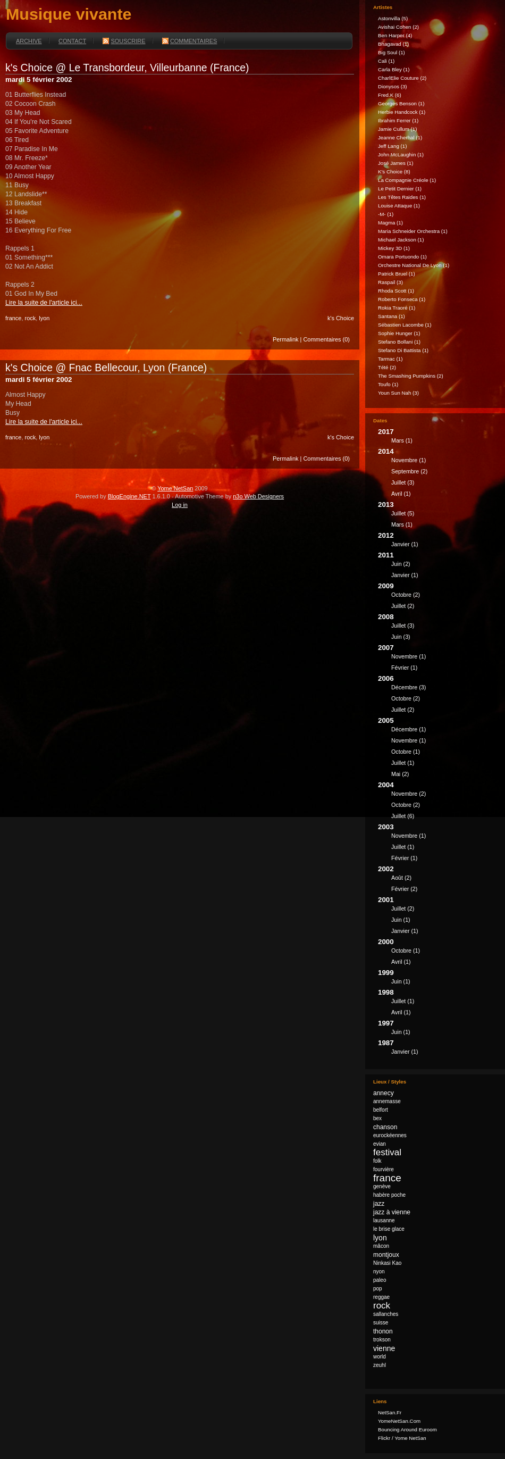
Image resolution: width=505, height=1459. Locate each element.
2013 (437, 516)
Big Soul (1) (391, 52)
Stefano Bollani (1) (399, 342)
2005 (437, 748)
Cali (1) (386, 61)
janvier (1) (404, 544)
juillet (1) (402, 763)
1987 (437, 1048)
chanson (385, 1127)
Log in (180, 505)
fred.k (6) (389, 95)
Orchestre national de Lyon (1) (413, 265)
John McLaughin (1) (401, 154)
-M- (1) (385, 214)
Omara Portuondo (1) (402, 257)
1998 (437, 1003)
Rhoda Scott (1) (396, 291)
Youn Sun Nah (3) (398, 393)
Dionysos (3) (392, 86)
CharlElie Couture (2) (402, 78)
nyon (379, 1271)
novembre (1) (408, 460)
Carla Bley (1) (393, 69)
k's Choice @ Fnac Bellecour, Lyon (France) (106, 367)
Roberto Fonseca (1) (401, 299)
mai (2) (400, 774)
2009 (437, 597)
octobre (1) (405, 751)
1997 (437, 1029)
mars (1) (402, 440)
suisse (380, 1322)
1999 (437, 978)
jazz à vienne (391, 1212)
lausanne (384, 1220)
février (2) (404, 889)
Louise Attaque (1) (399, 206)
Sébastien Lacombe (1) (405, 325)
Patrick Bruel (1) (396, 274)
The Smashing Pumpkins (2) (410, 376)
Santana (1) (391, 316)
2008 (437, 628)
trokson (382, 1340)
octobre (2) (405, 594)
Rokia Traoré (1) (396, 308)
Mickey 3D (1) (394, 248)
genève (382, 1186)
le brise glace (389, 1229)
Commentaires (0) (326, 339)
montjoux (386, 1254)
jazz (378, 1203)
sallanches (385, 1314)
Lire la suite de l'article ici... (43, 302)
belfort (380, 1110)
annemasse (387, 1101)
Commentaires (189, 41)
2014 (437, 474)
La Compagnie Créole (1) (407, 180)
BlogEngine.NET (129, 496)
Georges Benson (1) (401, 103)
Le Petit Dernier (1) (400, 188)
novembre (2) (408, 793)
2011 (437, 566)
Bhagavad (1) (393, 44)
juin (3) (400, 636)
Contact (72, 41)
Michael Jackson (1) (401, 240)
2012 (437, 541)
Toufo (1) (388, 384)
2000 (437, 953)
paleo (379, 1280)
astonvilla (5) (393, 18)
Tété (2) (387, 367)
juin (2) (400, 564)
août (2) (401, 877)
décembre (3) (408, 687)
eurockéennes (390, 1135)
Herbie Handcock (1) (401, 112)
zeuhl (379, 1365)
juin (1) (400, 919)
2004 (437, 802)
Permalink (286, 339)
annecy (383, 1093)
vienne (384, 1348)
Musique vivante (68, 14)
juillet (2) (402, 606)
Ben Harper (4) (395, 35)
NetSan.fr (389, 1412)
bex (377, 1118)
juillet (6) (402, 816)
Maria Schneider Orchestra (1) (413, 231)
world (379, 1357)
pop (377, 1288)
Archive (29, 41)
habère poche (389, 1195)
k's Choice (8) (394, 171)
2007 (437, 659)
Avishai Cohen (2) (398, 27)
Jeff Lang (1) (392, 146)
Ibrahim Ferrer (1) (398, 120)
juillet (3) (402, 482)
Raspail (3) (390, 282)
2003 (437, 844)
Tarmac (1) (390, 359)
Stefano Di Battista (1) (403, 350)
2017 (437, 437)
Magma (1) (390, 223)
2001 (437, 917)
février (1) (404, 667)
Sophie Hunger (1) (399, 333)
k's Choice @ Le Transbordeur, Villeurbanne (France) (127, 67)
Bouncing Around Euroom (407, 1429)
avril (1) (401, 493)
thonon (383, 1331)
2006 (437, 695)
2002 (437, 880)
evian (379, 1144)
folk (377, 1161)
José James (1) (395, 163)
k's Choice (340, 318)
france (13, 318)
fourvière (383, 1169)
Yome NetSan (175, 488)
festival (387, 1152)
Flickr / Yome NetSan (402, 1438)
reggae (381, 1297)
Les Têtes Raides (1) (402, 197)
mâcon (381, 1246)
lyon (44, 318)
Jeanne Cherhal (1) (400, 137)
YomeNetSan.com (399, 1421)
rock (30, 318)
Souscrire (124, 41)
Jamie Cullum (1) (397, 129)
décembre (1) (408, 729)
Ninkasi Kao (387, 1263)
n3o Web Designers (258, 496)
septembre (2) (409, 471)
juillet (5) (402, 513)
